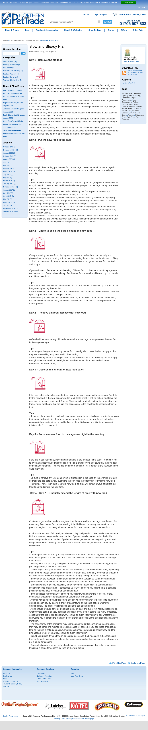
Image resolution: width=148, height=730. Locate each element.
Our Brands (7, 676)
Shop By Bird (94, 30)
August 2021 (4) (9, 159)
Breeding (137, 96)
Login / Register (100, 14)
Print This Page (119, 663)
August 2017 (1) (9, 190)
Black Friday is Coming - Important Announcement (12, 91)
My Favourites (42, 681)
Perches (135, 111)
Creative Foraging (128, 106)
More (140, 7)
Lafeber (139, 106)
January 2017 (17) (10, 205)
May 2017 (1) (8, 199)
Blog (4, 679)
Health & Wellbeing (73, 30)
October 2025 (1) (9, 147)
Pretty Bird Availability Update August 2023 (14, 116)
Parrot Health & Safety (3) (13, 71)
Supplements (127, 102)
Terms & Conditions (10, 681)
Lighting (125, 96)
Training (131, 115)
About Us (6, 673)
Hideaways (139, 115)
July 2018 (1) (8, 174)
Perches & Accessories (47, 30)
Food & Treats (12, 30)
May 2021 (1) (8, 165)
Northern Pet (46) (128, 83)
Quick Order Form (44, 679)
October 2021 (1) (9, 156)
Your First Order (77, 676)
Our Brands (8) (8, 68)
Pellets (135, 102)
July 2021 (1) (8, 162)
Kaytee (124, 108)
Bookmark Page (138, 663)
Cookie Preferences (10, 716)
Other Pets (138, 30)
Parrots (133, 113)
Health (136, 104)
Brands (110, 30)
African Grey (126, 111)
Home (86, 14)
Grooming (125, 113)
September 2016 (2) (10, 211)
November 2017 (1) (10, 187)
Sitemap (6, 686)
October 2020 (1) (9, 168)
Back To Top (66, 719)
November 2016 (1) (10, 208)
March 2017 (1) (9, 202)
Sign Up (74, 673)
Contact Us (41, 673)
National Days (127, 104)
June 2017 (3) (8, 196)
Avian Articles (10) (10, 61)
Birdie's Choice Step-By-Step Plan (14, 135)
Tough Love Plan (9, 127)
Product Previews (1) (11, 74)
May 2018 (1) (8, 178)
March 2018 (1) (9, 181)
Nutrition (125, 93)
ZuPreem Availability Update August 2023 (14, 110)
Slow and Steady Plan (12, 130)
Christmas (126, 98)
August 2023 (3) (9, 153)
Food (134, 100)
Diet (130, 93)
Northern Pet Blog (32, 40)
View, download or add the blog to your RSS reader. (135, 72)
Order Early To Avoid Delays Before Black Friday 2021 (13, 122)
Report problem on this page (83, 719)
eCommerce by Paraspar (135, 715)
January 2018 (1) (9, 184)
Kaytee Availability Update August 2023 (13, 104)
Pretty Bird (126, 117)
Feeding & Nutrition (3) (11, 65)
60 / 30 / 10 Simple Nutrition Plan (13, 98)
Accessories (126, 100)
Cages (133, 98)
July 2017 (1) (8, 193)
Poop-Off (131, 108)
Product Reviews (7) (10, 77)
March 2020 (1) (9, 171)
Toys (27, 30)
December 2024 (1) (10, 150)
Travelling (137, 93)
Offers (124, 30)
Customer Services (16, 40)
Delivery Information (44, 676)
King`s (138, 108)
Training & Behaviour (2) (12, 80)
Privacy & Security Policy (12, 684)
